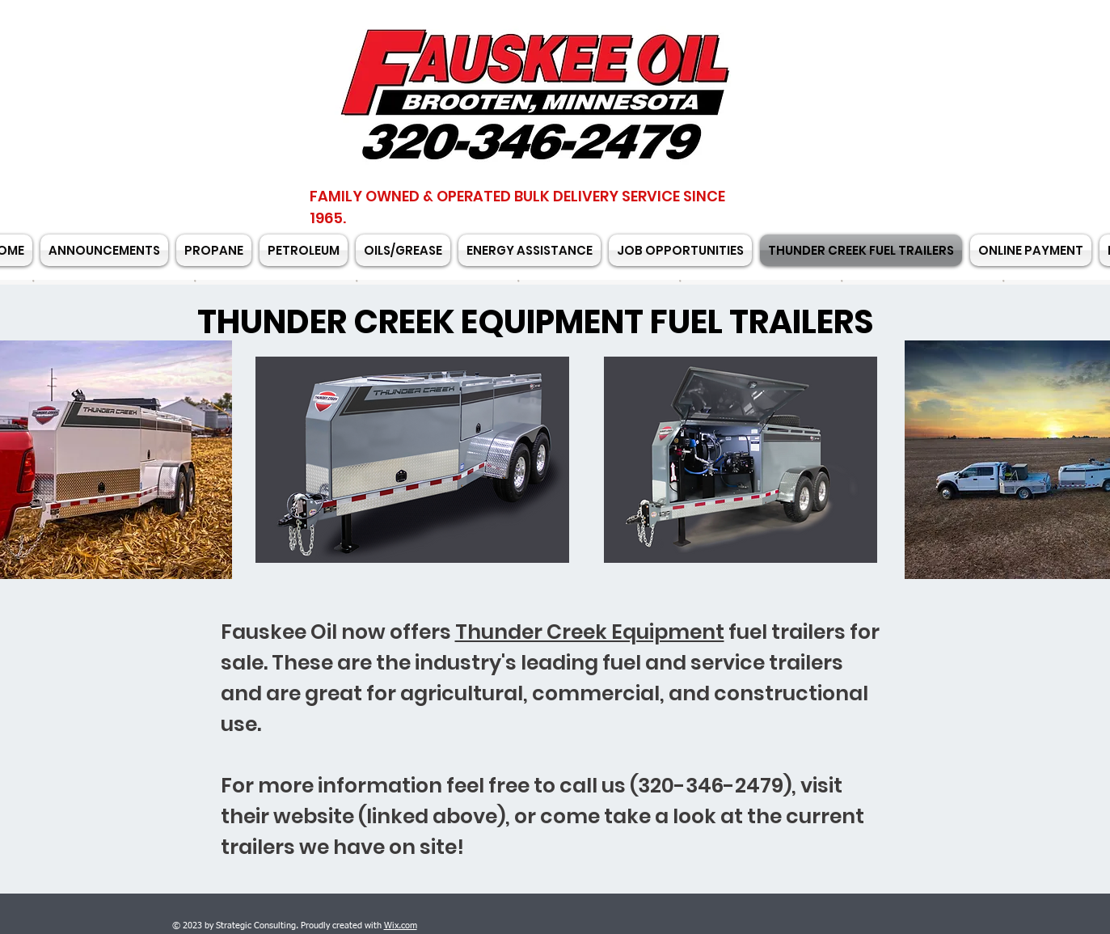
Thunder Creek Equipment (589, 632)
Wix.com (400, 925)
